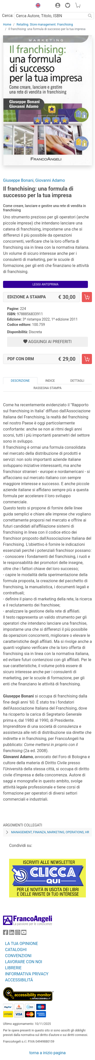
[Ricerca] (90, 15)
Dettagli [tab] (77, 380)
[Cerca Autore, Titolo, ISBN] (50, 15)
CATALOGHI (16, 949)
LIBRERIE (13, 967)
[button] (37, 6)
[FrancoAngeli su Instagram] (17, 933)
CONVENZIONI (18, 955)
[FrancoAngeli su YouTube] (23, 933)
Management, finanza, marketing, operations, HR (50, 832)
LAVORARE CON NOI (23, 961)
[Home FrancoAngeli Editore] (17, 6)
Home (7, 24)
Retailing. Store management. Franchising (44, 24)
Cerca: (7, 15)
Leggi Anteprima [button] (45, 284)
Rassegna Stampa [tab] (47, 388)
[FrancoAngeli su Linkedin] (11, 933)
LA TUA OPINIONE (21, 943)
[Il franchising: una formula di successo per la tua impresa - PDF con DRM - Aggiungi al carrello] (87, 359)
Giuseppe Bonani (18, 180)
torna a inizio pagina (47, 1052)
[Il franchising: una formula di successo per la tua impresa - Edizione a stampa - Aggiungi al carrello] (87, 297)
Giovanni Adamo (50, 180)
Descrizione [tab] (20, 380)
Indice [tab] (50, 380)
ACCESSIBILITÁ (19, 980)
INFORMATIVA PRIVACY (26, 974)
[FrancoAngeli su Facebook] (5, 933)
